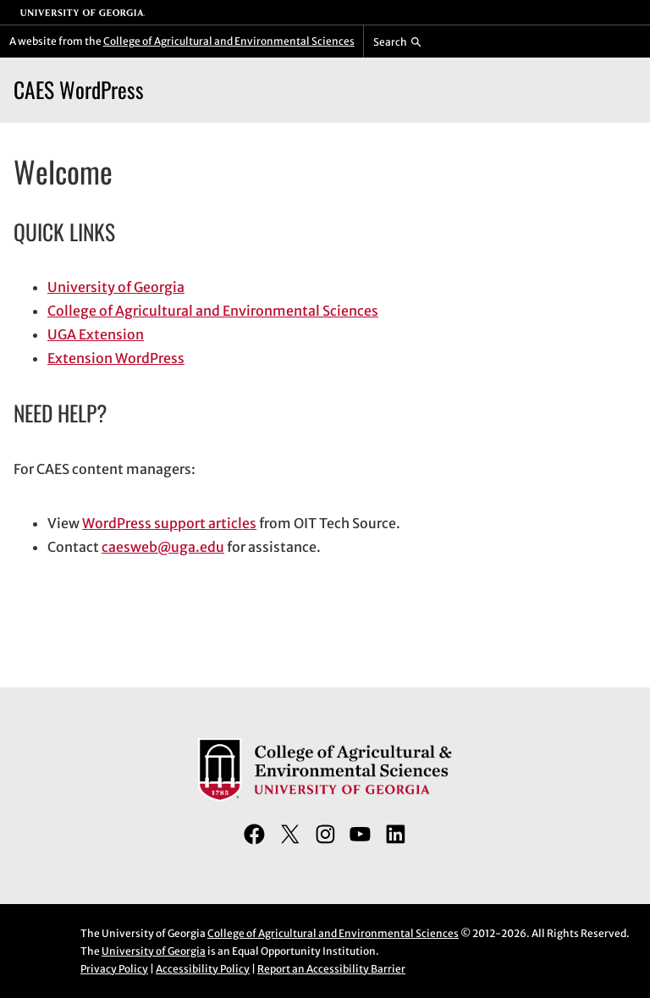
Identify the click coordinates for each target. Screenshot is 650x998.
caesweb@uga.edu (163, 546)
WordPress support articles (169, 523)
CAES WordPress (79, 89)
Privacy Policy (114, 968)
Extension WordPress (116, 358)
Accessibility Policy (203, 968)
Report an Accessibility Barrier (331, 968)
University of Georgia (116, 286)
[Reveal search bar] (397, 41)
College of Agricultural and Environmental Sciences (229, 41)
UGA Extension (95, 334)
